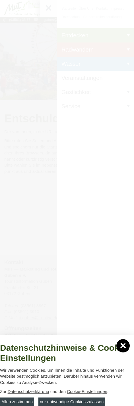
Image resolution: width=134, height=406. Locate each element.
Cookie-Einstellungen (87, 391)
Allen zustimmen (17, 401)
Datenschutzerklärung (28, 391)
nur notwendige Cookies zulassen (72, 401)
